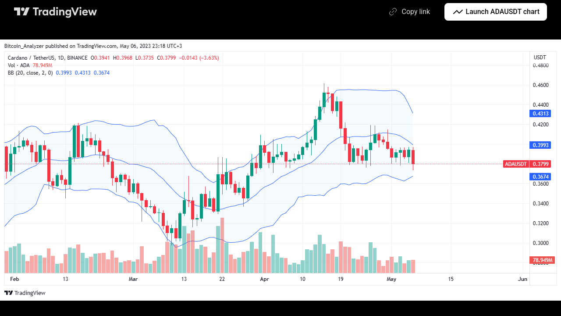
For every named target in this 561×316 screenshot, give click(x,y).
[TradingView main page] (55, 12)
